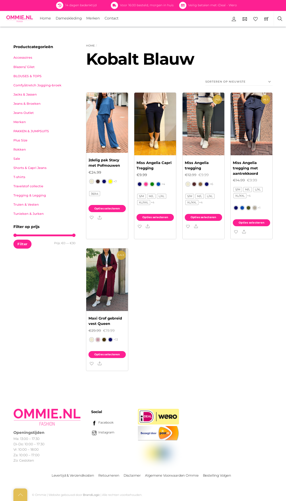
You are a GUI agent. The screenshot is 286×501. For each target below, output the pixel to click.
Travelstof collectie (28, 186)
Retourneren (108, 475)
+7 (115, 181)
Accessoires (22, 57)
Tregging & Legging (29, 195)
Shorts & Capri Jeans (29, 168)
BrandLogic (91, 495)
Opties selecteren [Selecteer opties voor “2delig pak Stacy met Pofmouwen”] (107, 208)
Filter (22, 244)
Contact (111, 18)
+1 (259, 207)
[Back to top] (20, 494)
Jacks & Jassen (25, 94)
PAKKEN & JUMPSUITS (31, 131)
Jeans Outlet (23, 113)
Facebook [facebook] (102, 422)
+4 (163, 184)
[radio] (91, 181)
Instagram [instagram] (102, 432)
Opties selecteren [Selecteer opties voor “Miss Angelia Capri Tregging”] (155, 217)
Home (45, 18)
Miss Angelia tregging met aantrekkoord (245, 168)
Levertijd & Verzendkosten (73, 475)
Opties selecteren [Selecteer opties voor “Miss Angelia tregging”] (203, 217)
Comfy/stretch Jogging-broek (37, 85)
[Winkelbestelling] (239, 81)
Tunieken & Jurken (28, 214)
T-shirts (19, 177)
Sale (16, 159)
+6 (211, 184)
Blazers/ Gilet (24, 67)
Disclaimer (132, 475)
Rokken (19, 149)
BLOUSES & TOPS (27, 76)
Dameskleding (69, 18)
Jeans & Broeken (27, 104)
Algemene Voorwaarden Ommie (171, 475)
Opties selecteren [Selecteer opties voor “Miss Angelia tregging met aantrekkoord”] (251, 222)
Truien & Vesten (26, 205)
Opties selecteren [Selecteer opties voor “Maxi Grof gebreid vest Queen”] (107, 354)
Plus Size (20, 140)
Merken (93, 18)
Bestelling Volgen (217, 475)
